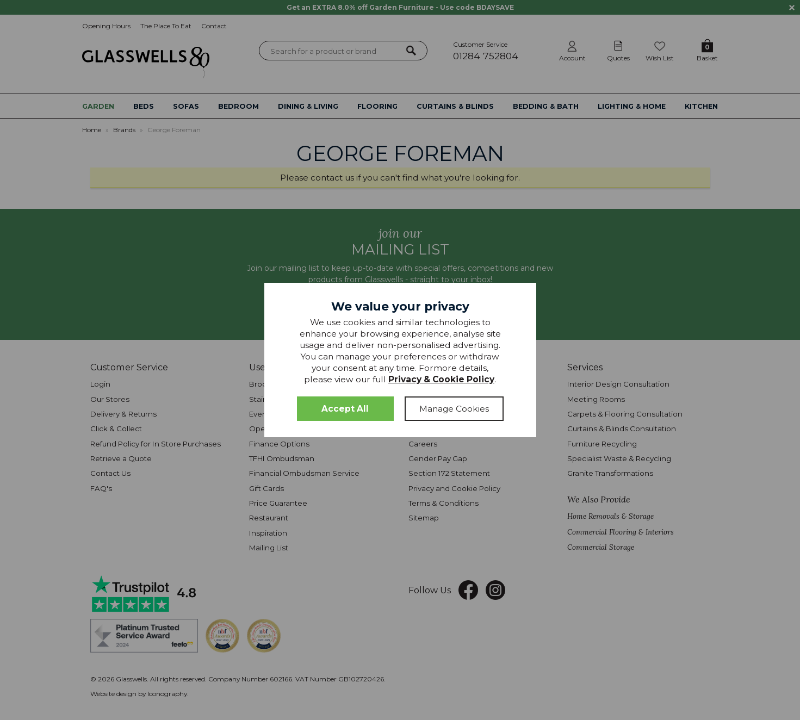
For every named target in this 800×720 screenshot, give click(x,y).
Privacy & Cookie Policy (441, 379)
